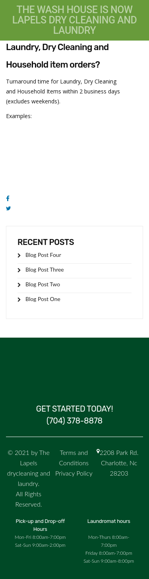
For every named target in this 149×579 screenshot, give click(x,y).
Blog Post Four (43, 254)
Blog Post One (42, 298)
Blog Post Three (44, 269)
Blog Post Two (42, 284)
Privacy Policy (74, 473)
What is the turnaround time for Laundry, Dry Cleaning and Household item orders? (67, 47)
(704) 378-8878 (74, 421)
